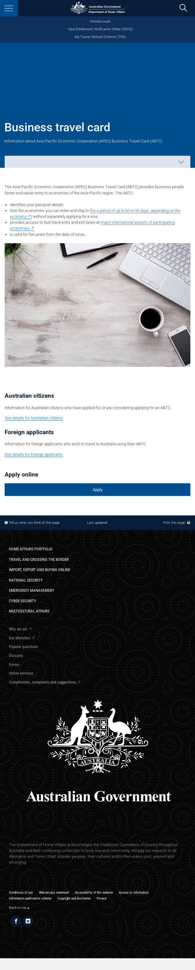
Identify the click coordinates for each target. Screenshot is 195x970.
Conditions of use (21, 892)
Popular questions (23, 646)
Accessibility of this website (94, 892)
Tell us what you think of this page (34, 522)
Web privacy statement (54, 892)
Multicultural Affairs (29, 611)
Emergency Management (31, 590)
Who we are (18, 629)
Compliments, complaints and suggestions (42, 682)
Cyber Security (22, 601)
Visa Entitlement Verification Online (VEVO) (100, 29)
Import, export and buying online (39, 569)
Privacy (101, 898)
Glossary (16, 655)
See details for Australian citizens (34, 418)
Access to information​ (134, 892)
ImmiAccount (100, 21)
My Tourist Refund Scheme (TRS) (100, 37)
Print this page (176, 522)
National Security (26, 580)
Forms (14, 664)
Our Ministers (19, 638)
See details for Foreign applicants (34, 454)
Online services (21, 673)
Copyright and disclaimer (74, 898)
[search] (183, 8)
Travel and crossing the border (39, 559)
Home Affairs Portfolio (31, 549)
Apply (97, 489)
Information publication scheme (30, 898)
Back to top (19, 907)
